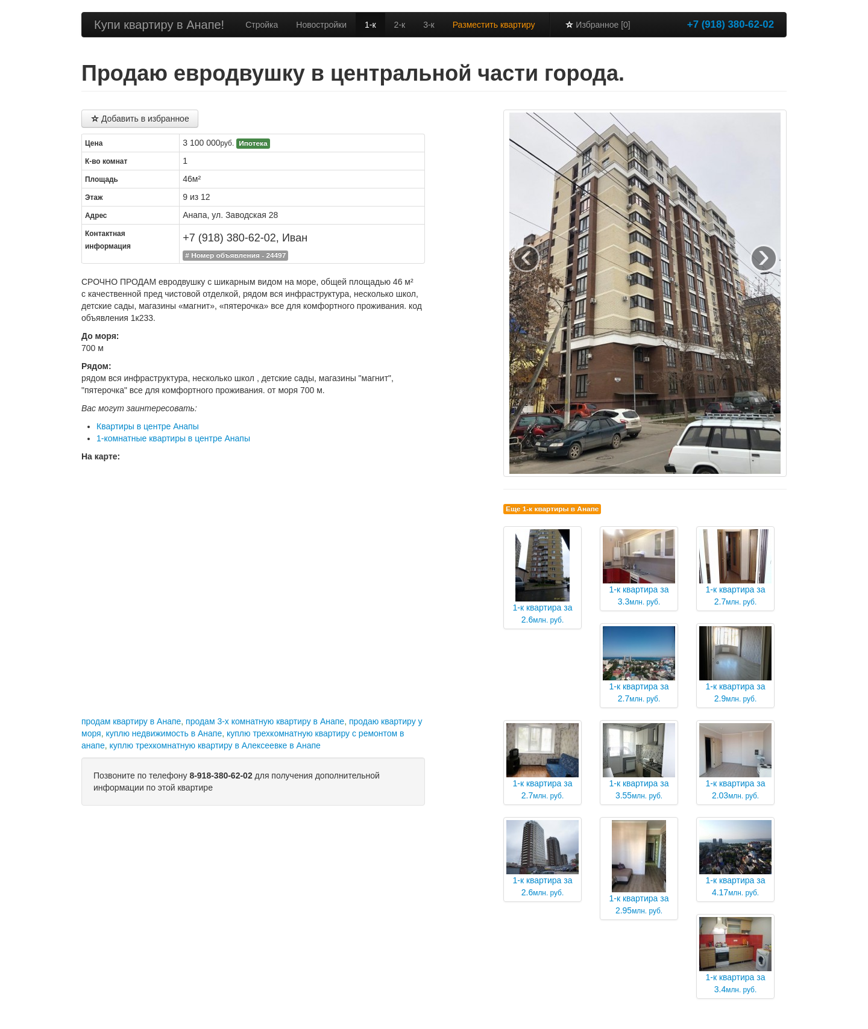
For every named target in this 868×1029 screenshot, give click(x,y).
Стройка (261, 25)
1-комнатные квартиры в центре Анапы (173, 438)
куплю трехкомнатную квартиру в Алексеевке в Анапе (214, 745)
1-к (370, 25)
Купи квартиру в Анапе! (159, 24)
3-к (429, 25)
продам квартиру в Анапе (131, 721)
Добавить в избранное (139, 118)
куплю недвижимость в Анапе (163, 733)
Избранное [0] (597, 25)
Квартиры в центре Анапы (147, 426)
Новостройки (321, 25)
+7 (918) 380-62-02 (730, 24)
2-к (400, 25)
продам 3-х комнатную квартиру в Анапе (265, 721)
